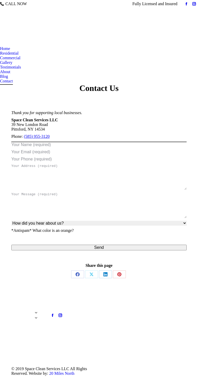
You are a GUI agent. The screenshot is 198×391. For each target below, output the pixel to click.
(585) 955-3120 (37, 136)
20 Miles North (62, 373)
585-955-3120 (40, 4)
